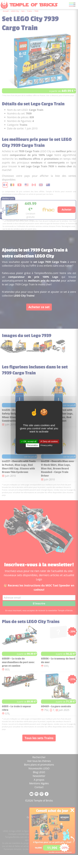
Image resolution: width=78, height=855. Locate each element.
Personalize (32, 445)
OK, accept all (28, 441)
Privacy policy (46, 445)
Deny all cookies (49, 441)
